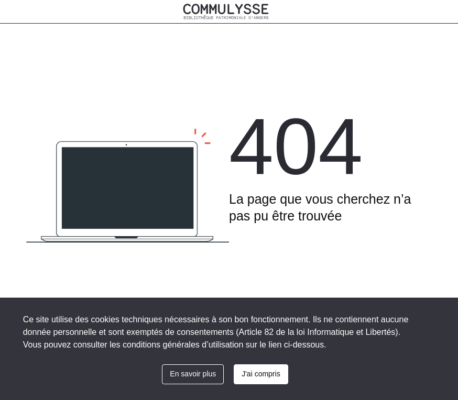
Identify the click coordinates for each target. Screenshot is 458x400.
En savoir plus (193, 374)
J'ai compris (261, 374)
